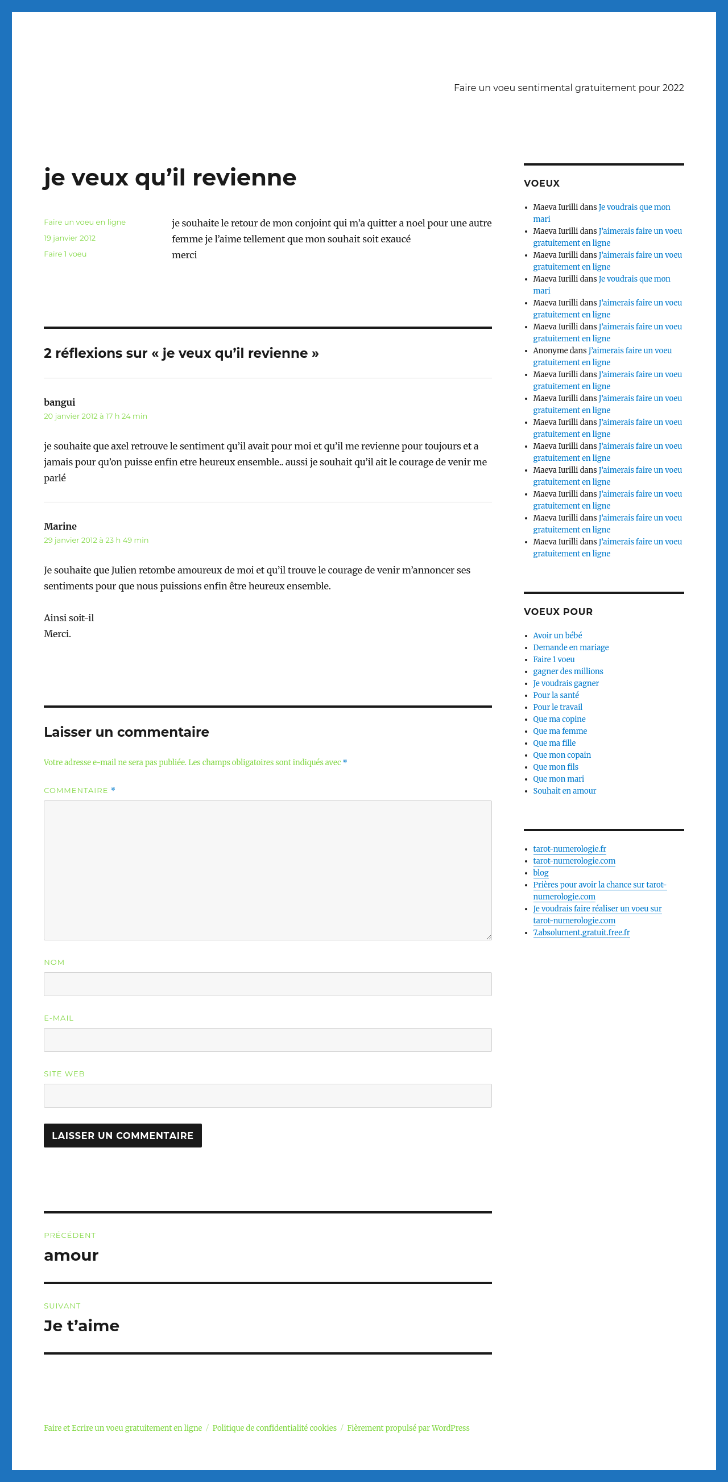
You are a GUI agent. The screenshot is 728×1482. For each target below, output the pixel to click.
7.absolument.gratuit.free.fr (581, 933)
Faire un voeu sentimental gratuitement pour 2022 (569, 87)
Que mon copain (562, 755)
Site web (64, 1073)
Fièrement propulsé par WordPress (408, 1428)
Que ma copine (559, 719)
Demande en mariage (571, 648)
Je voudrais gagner (566, 683)
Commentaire (80, 790)
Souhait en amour (565, 791)
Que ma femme (560, 731)
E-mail (59, 1017)
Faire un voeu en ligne (85, 221)
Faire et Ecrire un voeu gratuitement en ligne (123, 1428)
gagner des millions (568, 671)
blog (541, 873)
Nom (54, 962)
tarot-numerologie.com (574, 861)
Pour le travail (558, 707)
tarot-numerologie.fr (570, 849)
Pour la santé (556, 695)
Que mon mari (559, 779)
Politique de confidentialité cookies (275, 1428)
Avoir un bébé (557, 636)
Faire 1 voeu (65, 253)
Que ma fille (554, 743)
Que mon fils (556, 767)
